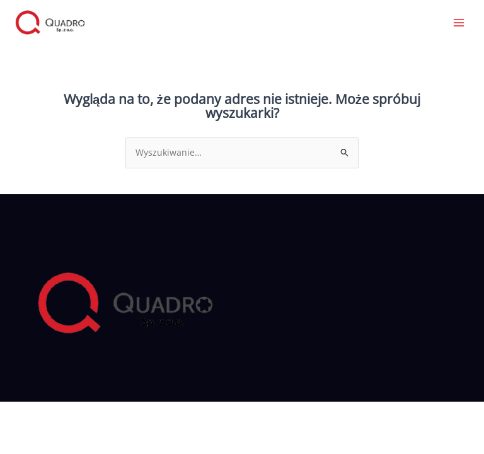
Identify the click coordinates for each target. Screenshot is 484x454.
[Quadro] (50, 23)
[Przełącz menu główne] (459, 22)
